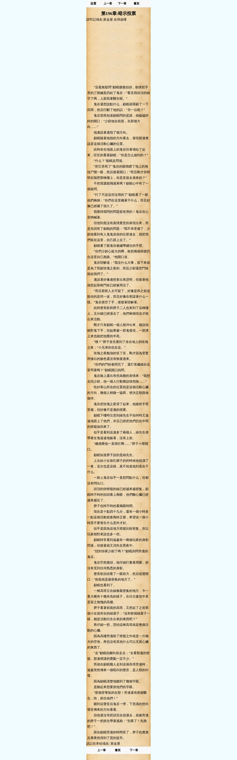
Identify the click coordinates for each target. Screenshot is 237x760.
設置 (93, 3)
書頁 (136, 3)
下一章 (122, 3)
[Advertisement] (118, 53)
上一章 (108, 3)
